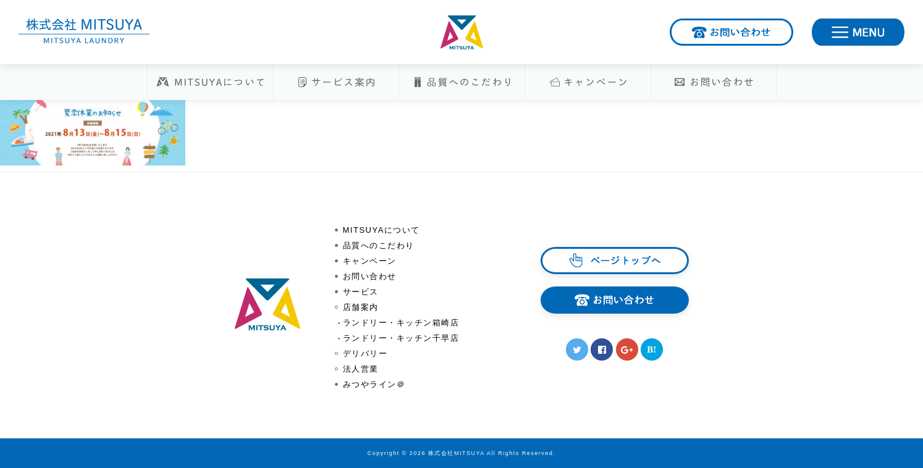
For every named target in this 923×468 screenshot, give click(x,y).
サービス (361, 291)
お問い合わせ (792, 29)
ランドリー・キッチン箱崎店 (401, 322)
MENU (903, 29)
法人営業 (361, 369)
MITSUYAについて (381, 230)
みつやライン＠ (374, 384)
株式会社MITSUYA (461, 32)
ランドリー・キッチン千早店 (401, 338)
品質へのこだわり (379, 245)
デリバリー (365, 353)
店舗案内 (361, 307)
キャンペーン (370, 260)
